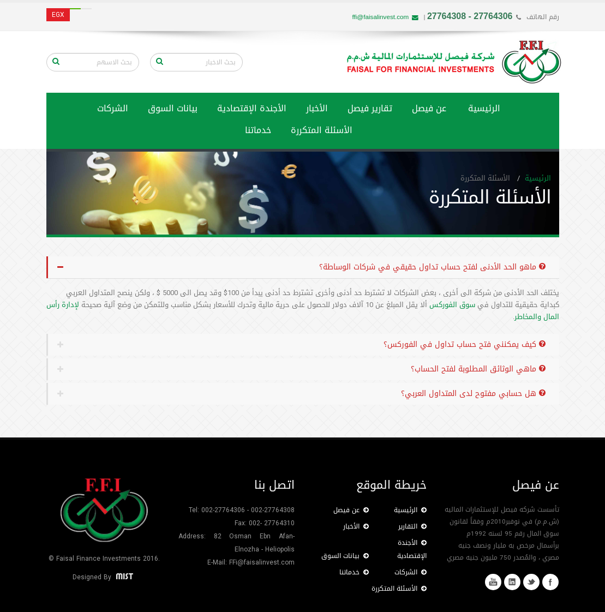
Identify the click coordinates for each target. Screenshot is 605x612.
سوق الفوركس (451, 304)
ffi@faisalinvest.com (385, 16)
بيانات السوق (172, 108)
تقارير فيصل (370, 108)
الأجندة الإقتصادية (251, 108)
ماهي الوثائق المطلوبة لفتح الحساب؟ (478, 369)
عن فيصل (429, 108)
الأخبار (317, 108)
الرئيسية (484, 108)
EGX (58, 15)
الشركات (112, 108)
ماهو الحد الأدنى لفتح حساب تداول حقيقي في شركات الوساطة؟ (432, 267)
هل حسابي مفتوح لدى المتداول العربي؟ (473, 393)
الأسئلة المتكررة (321, 130)
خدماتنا (354, 572)
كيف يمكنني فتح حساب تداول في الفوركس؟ (465, 344)
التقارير (412, 526)
